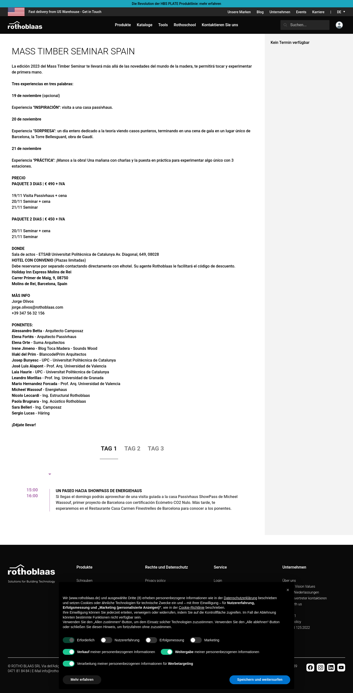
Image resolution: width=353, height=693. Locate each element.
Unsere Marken (239, 12)
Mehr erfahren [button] (82, 679)
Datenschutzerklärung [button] (240, 598)
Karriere (318, 12)
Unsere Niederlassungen (300, 592)
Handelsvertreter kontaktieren (304, 598)
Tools (163, 25)
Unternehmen (279, 12)
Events (301, 12)
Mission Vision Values (298, 586)
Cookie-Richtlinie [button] (191, 607)
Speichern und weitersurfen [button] (259, 679)
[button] (288, 590)
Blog (260, 12)
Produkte (123, 25)
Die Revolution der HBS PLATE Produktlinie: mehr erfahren (176, 4)
